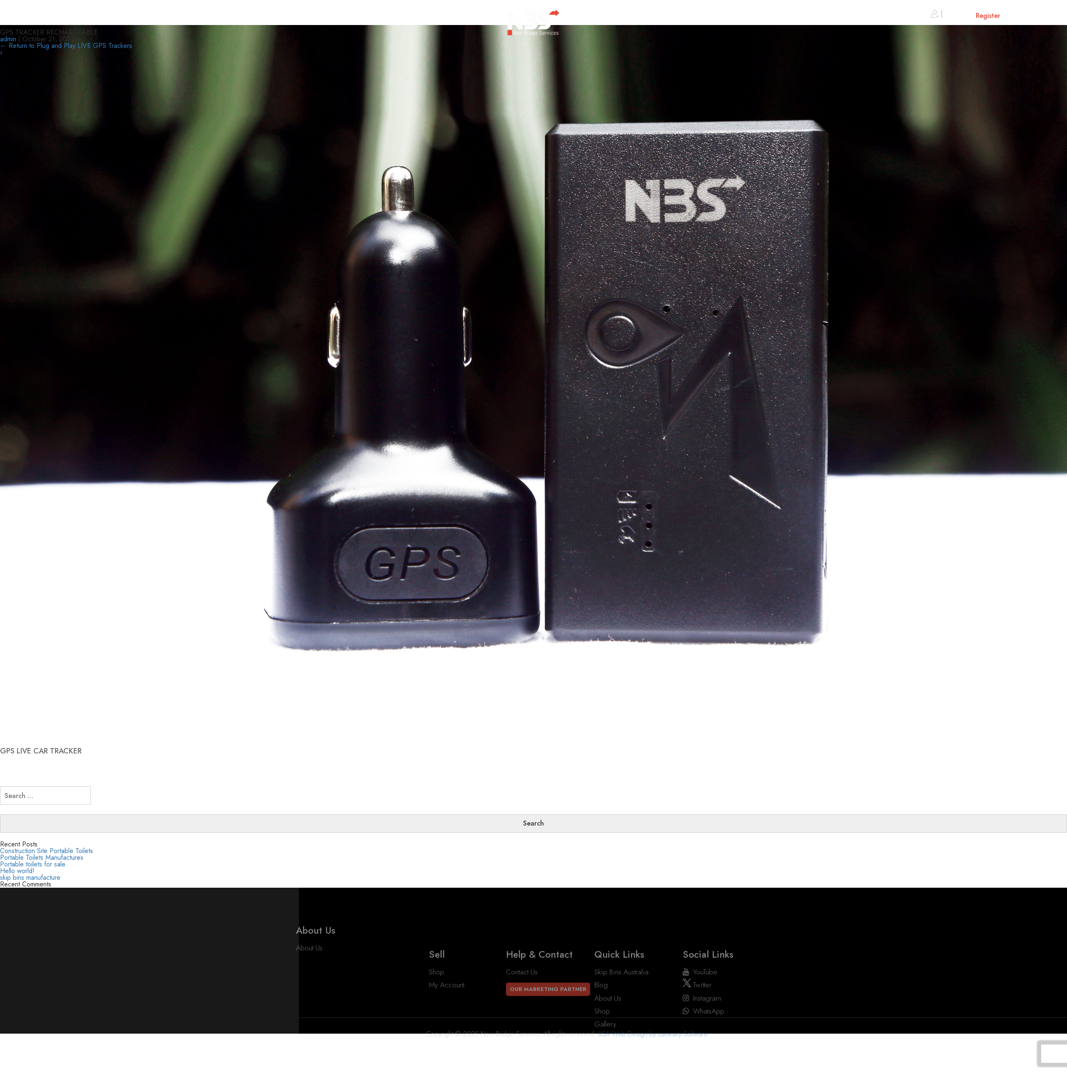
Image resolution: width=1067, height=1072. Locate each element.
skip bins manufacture (30, 877)
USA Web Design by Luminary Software (653, 1044)
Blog (601, 1014)
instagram (702, 1027)
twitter (697, 1014)
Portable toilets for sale (32, 864)
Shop (436, 1001)
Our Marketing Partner (548, 1018)
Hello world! (17, 871)
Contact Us (522, 1001)
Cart (1031, 15)
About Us (309, 958)
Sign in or (965, 15)
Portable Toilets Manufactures (41, 857)
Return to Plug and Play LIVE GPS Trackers (66, 45)
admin (8, 39)
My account (446, 1014)
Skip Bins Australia (621, 1001)
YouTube (700, 1001)
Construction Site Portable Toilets (46, 851)
